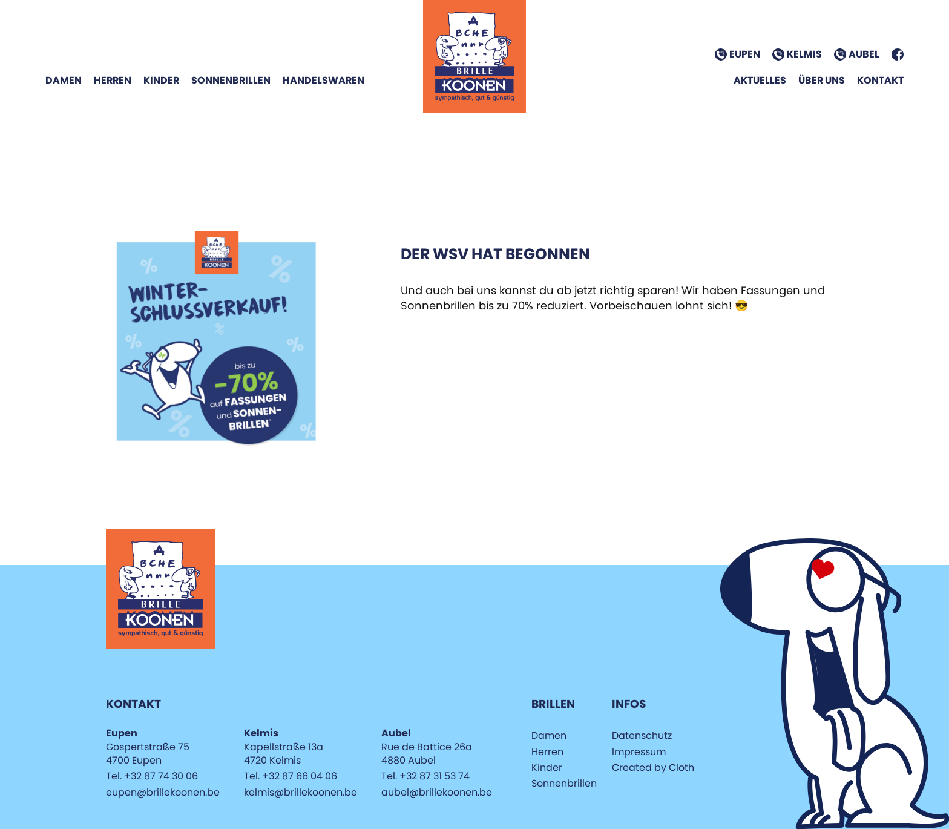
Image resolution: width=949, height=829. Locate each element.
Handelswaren (323, 80)
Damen (63, 80)
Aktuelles (760, 80)
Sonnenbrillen (231, 80)
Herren (112, 80)
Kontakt (880, 80)
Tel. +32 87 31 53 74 (425, 776)
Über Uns (821, 80)
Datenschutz (642, 735)
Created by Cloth (653, 768)
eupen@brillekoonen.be (163, 792)
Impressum (639, 752)
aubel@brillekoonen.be (436, 792)
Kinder (161, 80)
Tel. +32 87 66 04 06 (290, 776)
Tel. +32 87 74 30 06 (152, 776)
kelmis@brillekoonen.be (300, 792)
